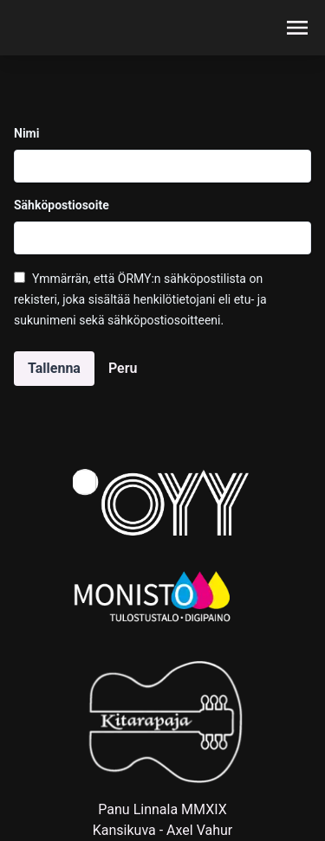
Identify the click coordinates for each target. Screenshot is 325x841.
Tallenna (54, 368)
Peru (122, 368)
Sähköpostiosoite (61, 205)
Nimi (26, 133)
